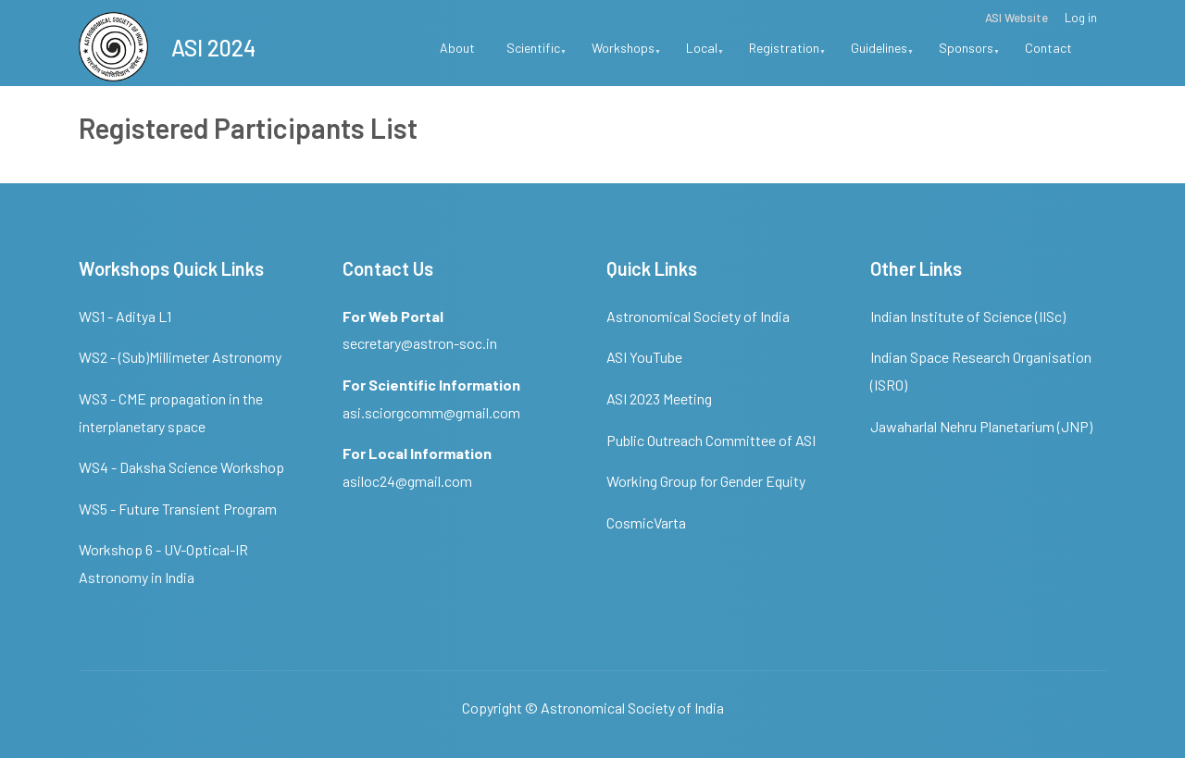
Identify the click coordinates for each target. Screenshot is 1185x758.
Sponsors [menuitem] (969, 54)
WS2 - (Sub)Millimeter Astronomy (180, 357)
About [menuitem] (457, 48)
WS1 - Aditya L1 (125, 316)
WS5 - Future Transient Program (178, 508)
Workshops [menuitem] (626, 54)
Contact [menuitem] (1048, 48)
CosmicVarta (646, 522)
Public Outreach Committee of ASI (711, 440)
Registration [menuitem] (787, 54)
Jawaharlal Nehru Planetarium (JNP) (981, 426)
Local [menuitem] (705, 54)
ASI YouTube (644, 357)
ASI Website (1016, 18)
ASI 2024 (213, 47)
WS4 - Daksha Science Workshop (181, 467)
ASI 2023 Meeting (659, 398)
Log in (1081, 18)
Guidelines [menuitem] (882, 54)
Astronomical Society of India (698, 316)
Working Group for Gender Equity (705, 481)
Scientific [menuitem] (536, 54)
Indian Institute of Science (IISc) (968, 316)
